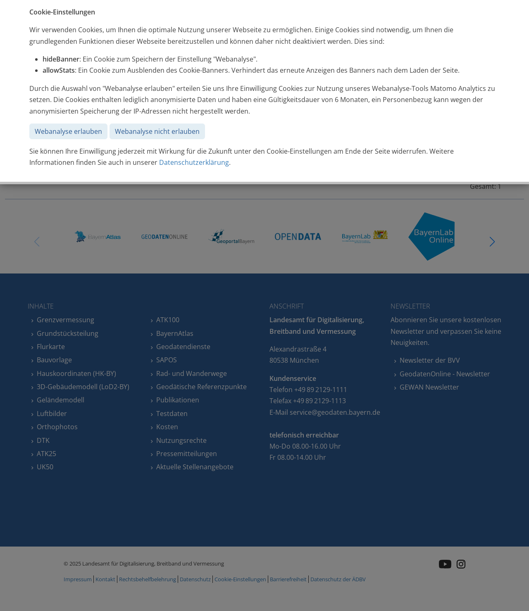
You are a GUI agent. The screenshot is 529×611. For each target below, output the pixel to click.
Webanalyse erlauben (68, 131)
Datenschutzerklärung (194, 162)
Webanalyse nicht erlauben (157, 131)
